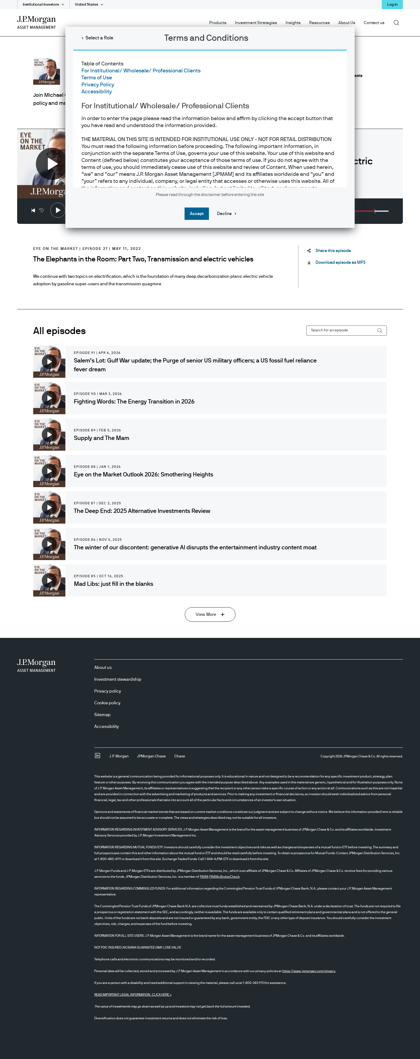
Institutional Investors (41, 4)
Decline (224, 214)
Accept (197, 214)
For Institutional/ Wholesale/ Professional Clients (141, 70)
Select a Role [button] (99, 38)
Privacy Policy (97, 84)
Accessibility (96, 91)
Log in (392, 4)
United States (86, 4)
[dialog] (210, 529)
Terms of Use (96, 77)
